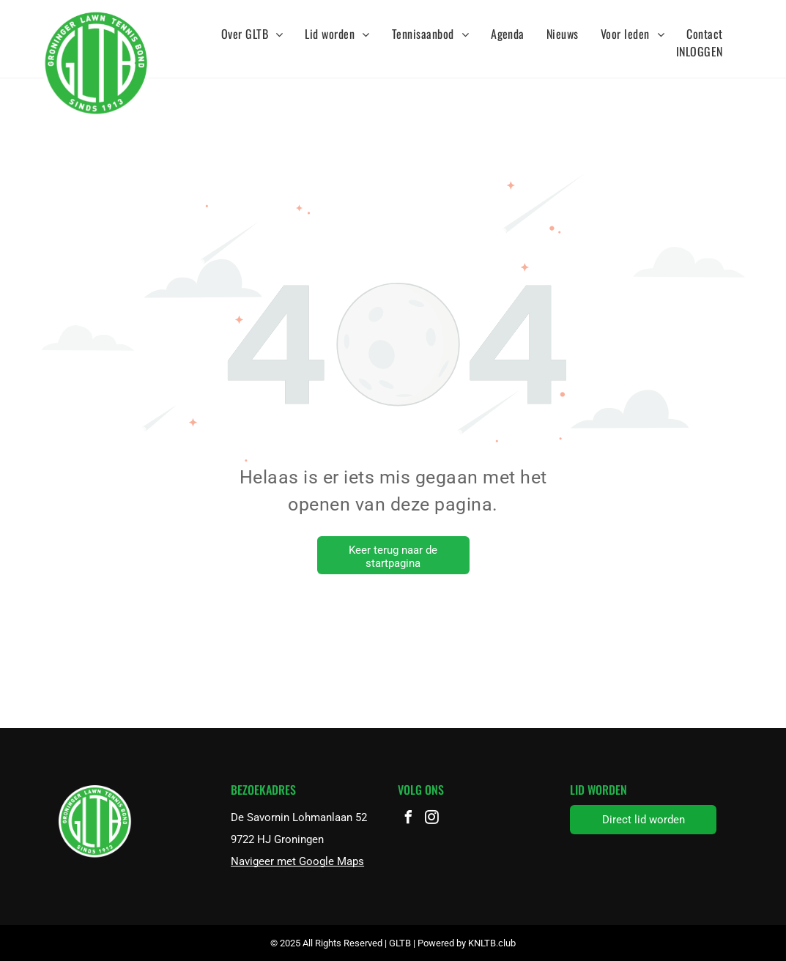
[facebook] (408, 819)
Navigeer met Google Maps (297, 861)
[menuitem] (252, 33)
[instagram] (431, 819)
